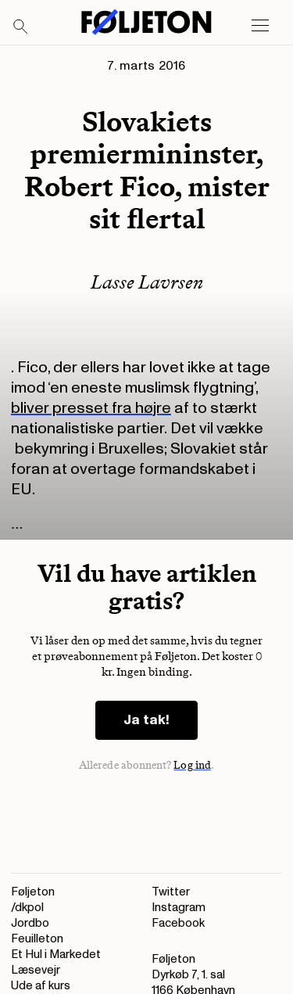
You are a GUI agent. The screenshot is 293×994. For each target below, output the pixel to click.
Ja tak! (146, 720)
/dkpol (27, 907)
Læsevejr (35, 970)
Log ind (192, 765)
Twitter (171, 892)
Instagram (178, 907)
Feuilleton (37, 939)
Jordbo (30, 923)
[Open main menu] (260, 26)
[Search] (21, 27)
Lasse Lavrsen (147, 282)
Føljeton (33, 892)
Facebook (178, 923)
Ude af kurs (40, 986)
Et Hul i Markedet (56, 954)
